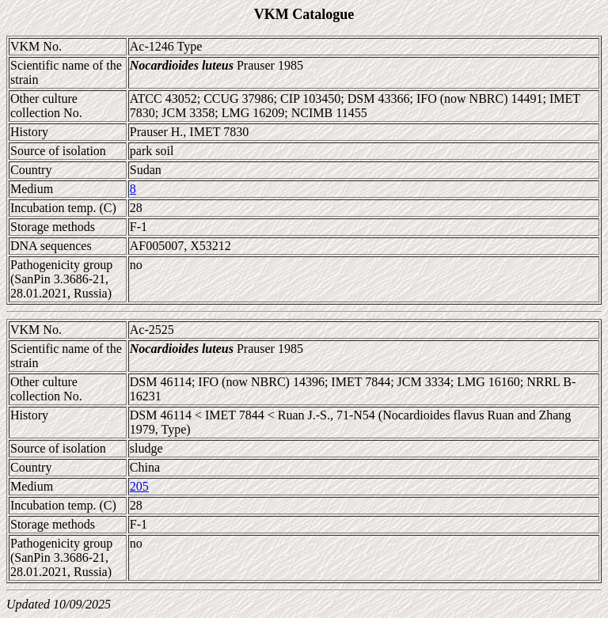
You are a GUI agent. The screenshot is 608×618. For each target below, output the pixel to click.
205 (139, 486)
